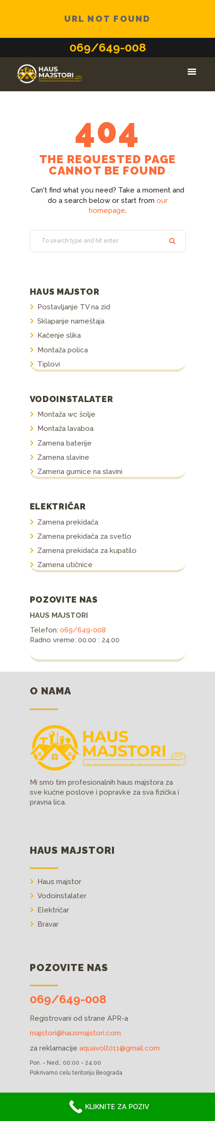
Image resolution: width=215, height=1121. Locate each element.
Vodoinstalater (61, 896)
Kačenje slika (59, 335)
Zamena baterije (64, 443)
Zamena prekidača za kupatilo (87, 550)
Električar (53, 910)
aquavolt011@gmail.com (119, 1048)
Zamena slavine (63, 457)
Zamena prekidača (67, 522)
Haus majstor (59, 881)
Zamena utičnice (65, 564)
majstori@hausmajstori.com (75, 1033)
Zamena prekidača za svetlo (84, 536)
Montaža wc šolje (66, 414)
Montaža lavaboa (65, 428)
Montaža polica (62, 350)
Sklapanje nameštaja (70, 321)
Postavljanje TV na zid (73, 307)
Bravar (48, 924)
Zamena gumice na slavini (79, 471)
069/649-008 (107, 47)
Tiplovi (48, 364)
